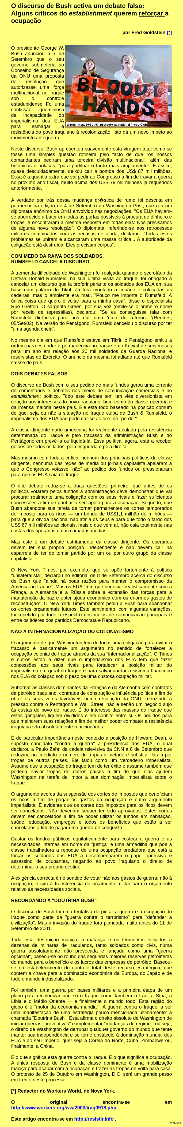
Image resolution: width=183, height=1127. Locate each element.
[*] (169, 32)
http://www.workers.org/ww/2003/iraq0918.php (63, 1107)
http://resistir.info (93, 1119)
